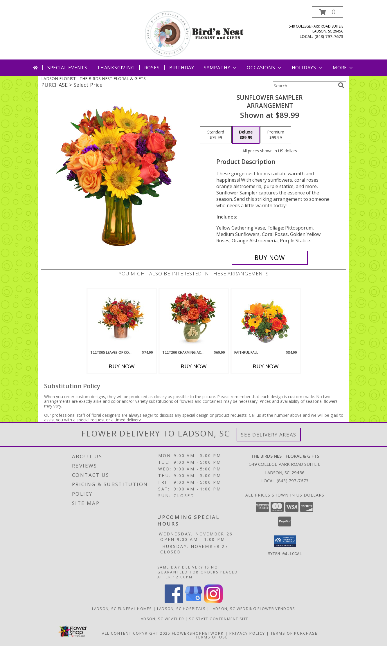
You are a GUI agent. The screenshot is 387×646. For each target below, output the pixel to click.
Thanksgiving (116, 67)
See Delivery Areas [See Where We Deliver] (268, 434)
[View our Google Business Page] (193, 601)
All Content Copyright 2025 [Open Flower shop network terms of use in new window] (136, 633)
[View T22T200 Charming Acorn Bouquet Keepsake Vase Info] (193, 319)
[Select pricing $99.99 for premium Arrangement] (275, 135)
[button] (327, 12)
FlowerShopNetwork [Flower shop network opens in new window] (198, 633)
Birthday (181, 67)
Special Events (67, 67)
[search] (341, 85)
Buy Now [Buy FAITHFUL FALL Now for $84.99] (266, 366)
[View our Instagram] (213, 601)
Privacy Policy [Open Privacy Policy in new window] (247, 633)
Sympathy (220, 67)
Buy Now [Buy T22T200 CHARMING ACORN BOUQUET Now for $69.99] (194, 366)
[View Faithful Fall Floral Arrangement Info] (265, 319)
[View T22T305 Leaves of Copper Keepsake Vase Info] (121, 319)
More (343, 67)
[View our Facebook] (174, 601)
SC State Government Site (218, 618)
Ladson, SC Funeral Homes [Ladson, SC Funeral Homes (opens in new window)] (122, 608)
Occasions (264, 67)
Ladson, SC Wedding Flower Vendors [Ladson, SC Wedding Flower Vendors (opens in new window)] (253, 608)
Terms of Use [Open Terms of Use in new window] (212, 637)
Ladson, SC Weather (161, 618)
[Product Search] (304, 86)
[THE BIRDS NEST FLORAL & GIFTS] (194, 33)
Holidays (307, 67)
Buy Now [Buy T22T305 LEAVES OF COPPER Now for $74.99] (122, 366)
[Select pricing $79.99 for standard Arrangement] (215, 135)
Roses (152, 67)
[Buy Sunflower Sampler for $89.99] (270, 258)
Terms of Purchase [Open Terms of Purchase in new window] (294, 633)
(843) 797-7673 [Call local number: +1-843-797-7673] (328, 36)
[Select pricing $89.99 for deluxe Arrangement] (246, 135)
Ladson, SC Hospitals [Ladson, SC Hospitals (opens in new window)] (181, 608)
